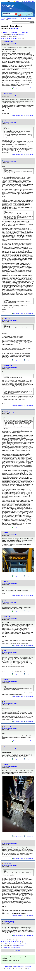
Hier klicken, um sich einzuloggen (10, 960)
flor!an (6, 532)
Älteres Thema (16, 947)
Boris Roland (8, 160)
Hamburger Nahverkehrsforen (13, 18)
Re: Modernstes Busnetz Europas (9, 43)
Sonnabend (7, 727)
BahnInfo (30, 968)
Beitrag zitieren (29, 87)
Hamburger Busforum (26, 18)
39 (1, 38)
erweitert (32, 23)
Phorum (10, 968)
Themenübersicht (14, 32)
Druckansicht (19, 950)
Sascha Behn (8, 93)
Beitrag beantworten (18, 87)
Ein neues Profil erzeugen (29, 1)
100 (16, 34)
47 (17, 38)
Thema (2, 19)
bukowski (7, 121)
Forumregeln (27, 966)
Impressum (8, 966)
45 (13, 38)
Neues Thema (25, 32)
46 (15, 38)
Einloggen (18, 1)
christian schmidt (9, 41)
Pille (5, 601)
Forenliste (5, 32)
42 (7, 38)
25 (12, 34)
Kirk (5, 702)
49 (20, 38)
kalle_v (6, 411)
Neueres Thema (6, 947)
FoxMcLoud (7, 616)
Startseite (3, 18)
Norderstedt (15, 28)
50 (14, 34)
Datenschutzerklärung (17, 966)
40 (3, 38)
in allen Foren (21, 34)
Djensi (6, 581)
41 (5, 38)
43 (9, 38)
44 (11, 38)
